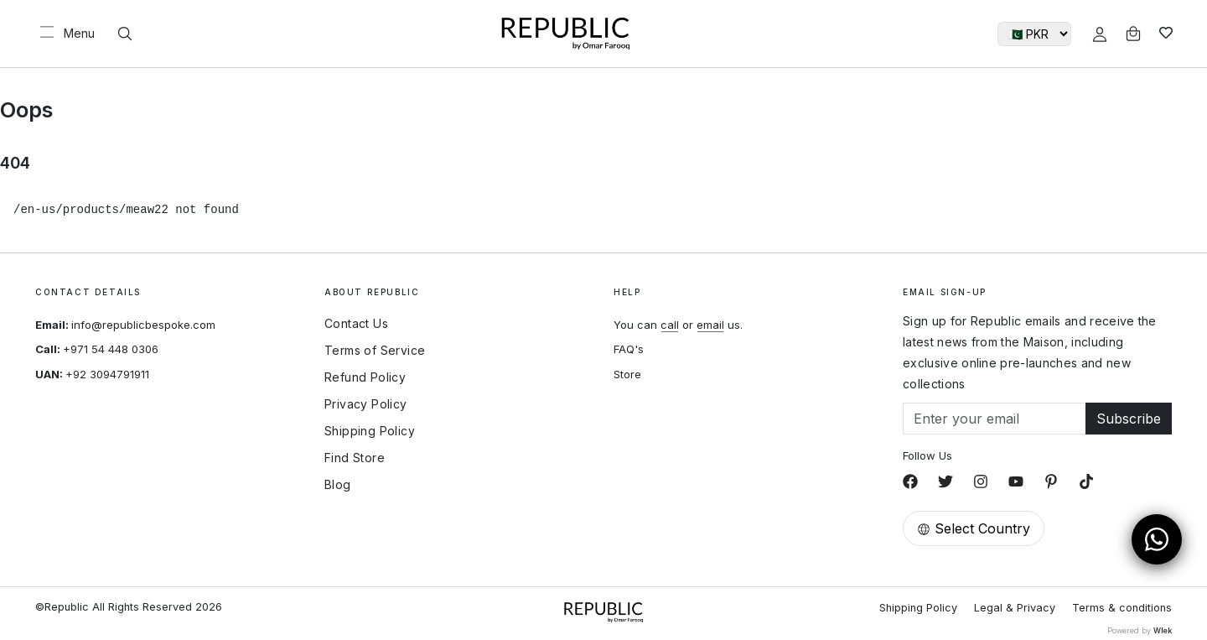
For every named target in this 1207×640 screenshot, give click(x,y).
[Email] (994, 418)
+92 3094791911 (107, 374)
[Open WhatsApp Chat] (1157, 539)
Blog (337, 485)
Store (627, 374)
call (669, 324)
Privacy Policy (365, 404)
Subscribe (1128, 418)
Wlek (1162, 630)
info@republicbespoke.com (143, 324)
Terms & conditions (1122, 607)
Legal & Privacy (1014, 607)
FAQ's (629, 349)
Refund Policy (365, 377)
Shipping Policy (369, 431)
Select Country (973, 528)
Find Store (354, 458)
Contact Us (356, 323)
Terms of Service (374, 350)
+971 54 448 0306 (110, 349)
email (710, 324)
